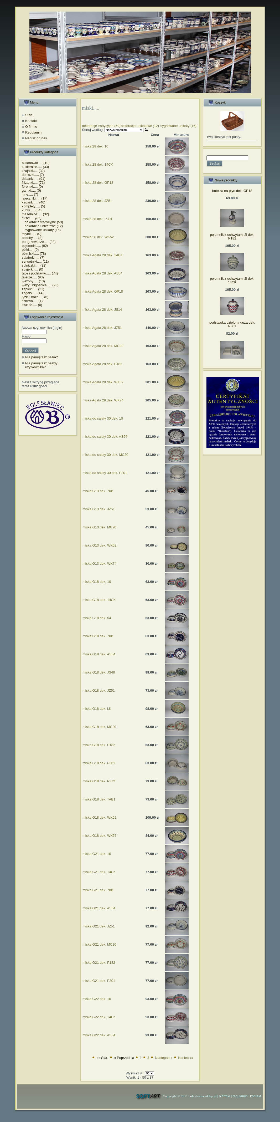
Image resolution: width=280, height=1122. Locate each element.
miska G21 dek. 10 (96, 854)
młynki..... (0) (31, 234)
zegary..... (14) (33, 293)
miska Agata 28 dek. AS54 (102, 273)
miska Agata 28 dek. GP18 (102, 291)
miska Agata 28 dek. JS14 (102, 310)
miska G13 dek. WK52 (99, 545)
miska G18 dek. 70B (97, 636)
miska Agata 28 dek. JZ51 (102, 328)
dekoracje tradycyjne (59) (42, 222)
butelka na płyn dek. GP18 (232, 191)
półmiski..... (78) (34, 254)
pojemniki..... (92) (35, 246)
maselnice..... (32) (35, 214)
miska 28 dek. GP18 (97, 183)
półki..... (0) (30, 250)
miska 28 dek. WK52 (98, 237)
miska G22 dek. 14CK (99, 1017)
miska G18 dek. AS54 (98, 654)
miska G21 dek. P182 (98, 963)
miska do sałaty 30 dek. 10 (102, 418)
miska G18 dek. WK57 (99, 836)
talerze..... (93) (33, 277)
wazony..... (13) (33, 281)
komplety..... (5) (33, 206)
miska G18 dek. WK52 (99, 817)
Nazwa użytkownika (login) (42, 328)
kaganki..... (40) (33, 202)
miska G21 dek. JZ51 (98, 926)
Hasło (26, 336)
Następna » (164, 1058)
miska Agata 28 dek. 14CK (102, 255)
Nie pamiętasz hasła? (41, 357)
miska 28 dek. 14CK (97, 164)
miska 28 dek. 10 (95, 146)
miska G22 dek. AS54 (98, 1035)
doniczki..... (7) (33, 175)
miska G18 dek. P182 (98, 745)
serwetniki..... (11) (35, 261)
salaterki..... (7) (33, 257)
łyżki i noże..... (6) (35, 297)
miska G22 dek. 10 (96, 999)
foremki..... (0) (32, 186)
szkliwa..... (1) (32, 301)
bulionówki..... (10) (36, 163)
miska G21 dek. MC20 (99, 944)
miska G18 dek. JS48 (98, 672)
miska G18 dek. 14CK (99, 600)
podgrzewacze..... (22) (39, 242)
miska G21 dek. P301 (98, 981)
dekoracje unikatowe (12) (42, 226)
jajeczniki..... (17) (35, 198)
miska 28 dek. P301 (97, 219)
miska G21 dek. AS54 (98, 908)
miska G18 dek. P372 (98, 781)
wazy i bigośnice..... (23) (40, 285)
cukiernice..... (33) (35, 167)
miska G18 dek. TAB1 (98, 799)
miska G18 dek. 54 (96, 618)
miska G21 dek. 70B (97, 890)
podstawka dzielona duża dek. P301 (232, 324)
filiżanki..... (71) (33, 183)
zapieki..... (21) (33, 289)
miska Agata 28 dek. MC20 (102, 346)
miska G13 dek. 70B (97, 491)
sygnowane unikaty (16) (41, 230)
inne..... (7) (30, 194)
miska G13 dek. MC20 (99, 527)
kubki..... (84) (32, 210)
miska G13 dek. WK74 (99, 563)
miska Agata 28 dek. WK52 (102, 382)
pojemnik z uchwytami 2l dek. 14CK (232, 280)
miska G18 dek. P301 (98, 763)
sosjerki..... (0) (32, 269)
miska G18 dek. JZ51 (98, 690)
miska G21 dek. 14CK (99, 872)
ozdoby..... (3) (32, 238)
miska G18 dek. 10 (96, 582)
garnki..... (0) (31, 190)
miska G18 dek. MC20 (99, 727)
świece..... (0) (32, 305)
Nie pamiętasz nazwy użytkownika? (41, 365)
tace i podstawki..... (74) (40, 273)
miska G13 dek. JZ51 (98, 509)
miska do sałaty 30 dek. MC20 (105, 455)
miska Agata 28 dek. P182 (102, 364)
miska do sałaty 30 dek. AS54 (104, 436)
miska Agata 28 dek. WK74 (102, 400)
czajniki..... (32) (33, 171)
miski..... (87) (31, 218)
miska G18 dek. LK (96, 709)
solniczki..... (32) (34, 265)
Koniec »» (185, 1058)
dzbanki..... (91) (33, 179)
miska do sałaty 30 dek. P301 (104, 473)
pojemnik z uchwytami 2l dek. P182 (232, 236)
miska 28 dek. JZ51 (97, 201)
